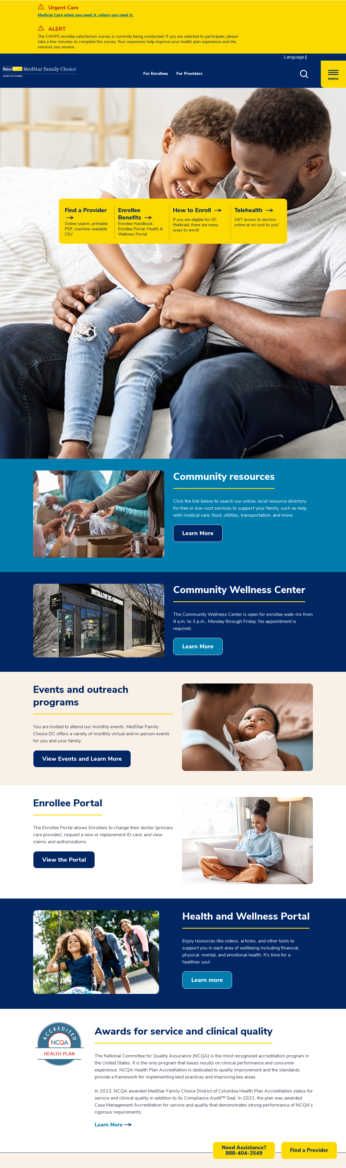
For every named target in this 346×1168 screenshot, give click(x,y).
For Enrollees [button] (155, 73)
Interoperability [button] (149, 998)
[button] (310, 74)
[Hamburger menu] (333, 74)
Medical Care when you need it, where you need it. (85, 15)
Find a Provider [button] (309, 1150)
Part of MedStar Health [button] (254, 999)
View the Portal (64, 660)
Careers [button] (237, 988)
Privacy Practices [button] (151, 988)
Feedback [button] (231, 973)
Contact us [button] (122, 1124)
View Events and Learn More (82, 559)
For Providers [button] (189, 73)
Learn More (198, 333)
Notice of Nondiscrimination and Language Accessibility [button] (167, 975)
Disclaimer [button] (143, 1009)
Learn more (207, 780)
